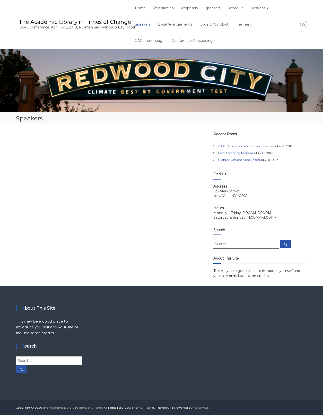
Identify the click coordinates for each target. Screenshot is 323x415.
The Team (244, 24)
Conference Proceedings (193, 40)
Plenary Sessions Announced (239, 160)
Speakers (142, 24)
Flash (147, 407)
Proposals (189, 8)
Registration (163, 8)
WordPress (201, 407)
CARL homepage (150, 40)
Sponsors (212, 8)
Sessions (258, 8)
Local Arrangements (175, 24)
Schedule (236, 8)
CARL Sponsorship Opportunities (242, 146)
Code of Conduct (214, 24)
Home (140, 8)
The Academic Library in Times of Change (75, 22)
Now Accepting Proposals (236, 153)
